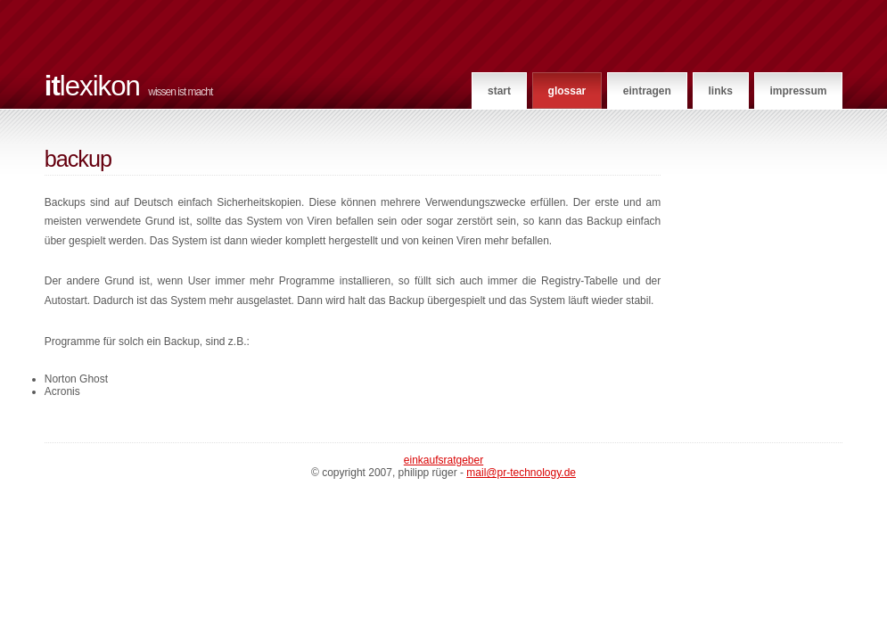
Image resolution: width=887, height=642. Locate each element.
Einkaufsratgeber (443, 460)
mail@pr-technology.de (521, 472)
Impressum (797, 91)
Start (499, 91)
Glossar (567, 91)
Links (720, 91)
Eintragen (647, 91)
